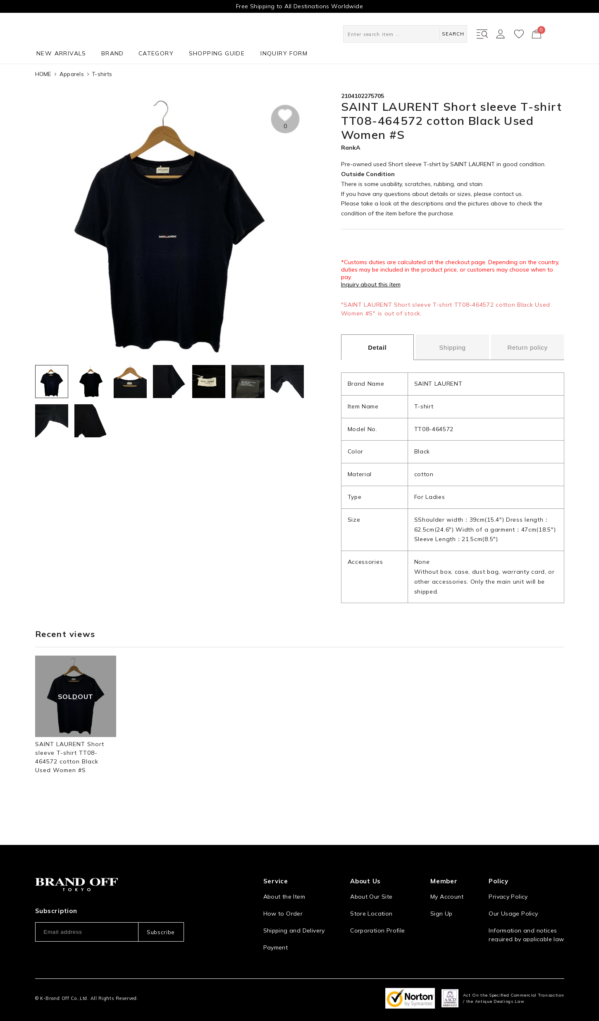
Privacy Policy (508, 887)
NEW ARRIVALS (61, 53)
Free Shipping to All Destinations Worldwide (299, 6)
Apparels (72, 74)
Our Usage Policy (513, 904)
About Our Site (371, 887)
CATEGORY (156, 53)
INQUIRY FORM (284, 53)
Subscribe (161, 923)
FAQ (269, 955)
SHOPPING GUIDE (217, 53)
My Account (446, 887)
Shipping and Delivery (294, 921)
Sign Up (441, 904)
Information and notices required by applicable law (526, 926)
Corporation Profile (377, 921)
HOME (43, 74)
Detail (377, 347)
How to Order (283, 904)
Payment (275, 938)
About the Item (284, 887)
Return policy (527, 347)
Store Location (371, 904)
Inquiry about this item (371, 284)
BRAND (112, 53)
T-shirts (102, 74)
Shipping (452, 347)
